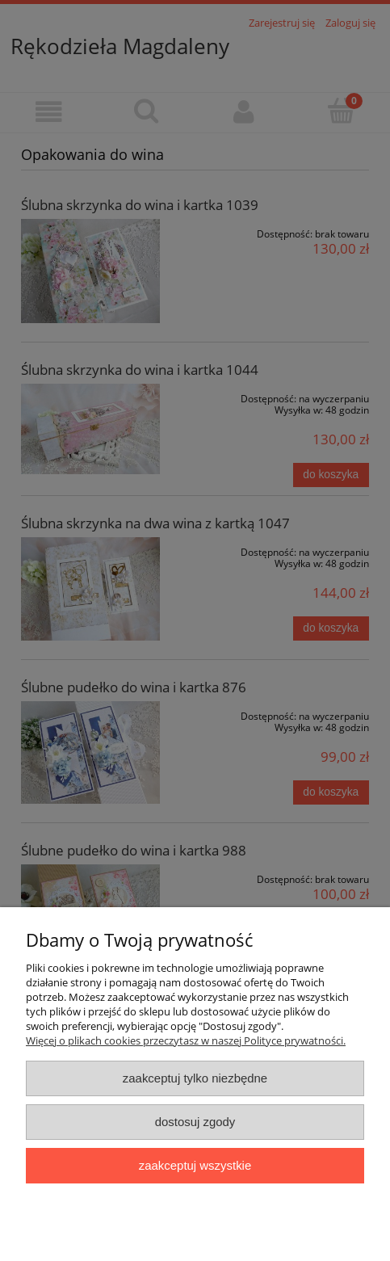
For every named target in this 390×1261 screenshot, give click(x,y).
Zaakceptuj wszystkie (195, 1165)
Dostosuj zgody (195, 1122)
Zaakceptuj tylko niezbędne (195, 1078)
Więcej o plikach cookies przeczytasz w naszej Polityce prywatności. (186, 1040)
